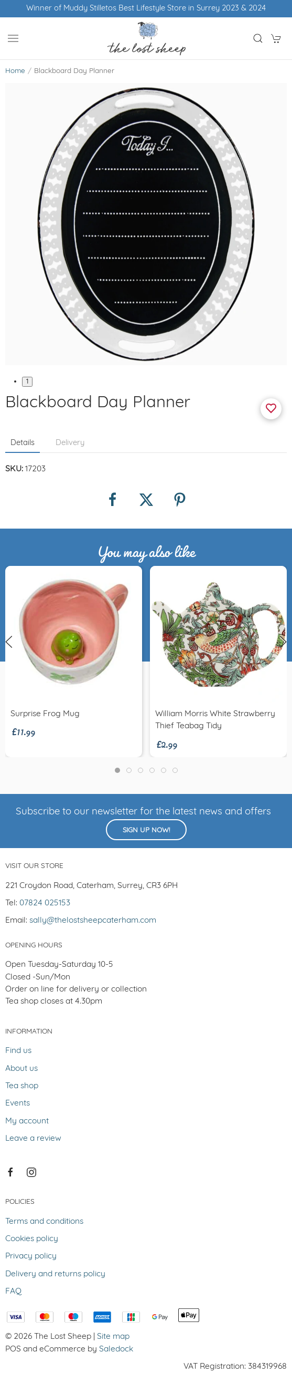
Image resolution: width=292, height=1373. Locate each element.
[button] (13, 38)
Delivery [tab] (70, 443)
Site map (113, 1337)
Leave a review (33, 1138)
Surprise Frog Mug (45, 714)
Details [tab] (22, 443)
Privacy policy (31, 1256)
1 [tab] (27, 381)
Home (15, 71)
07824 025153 (44, 903)
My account (27, 1121)
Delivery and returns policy (55, 1274)
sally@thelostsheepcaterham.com (92, 920)
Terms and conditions (44, 1221)
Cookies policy (31, 1239)
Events (17, 1103)
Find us (18, 1051)
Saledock (116, 1349)
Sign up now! (146, 830)
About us (21, 1069)
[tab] (117, 770)
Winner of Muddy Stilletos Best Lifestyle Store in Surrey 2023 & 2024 (146, 9)
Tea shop (21, 1086)
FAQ (13, 1291)
